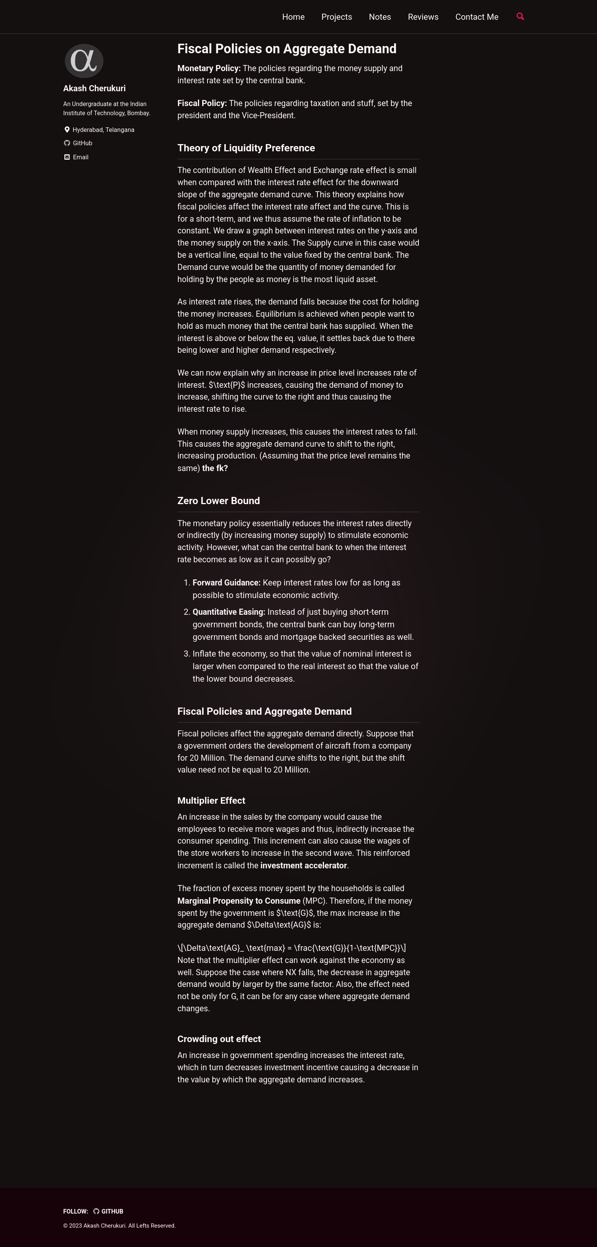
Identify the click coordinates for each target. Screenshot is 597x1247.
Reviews (420, 17)
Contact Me (474, 17)
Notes (377, 17)
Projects (334, 17)
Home (290, 17)
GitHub (109, 1211)
